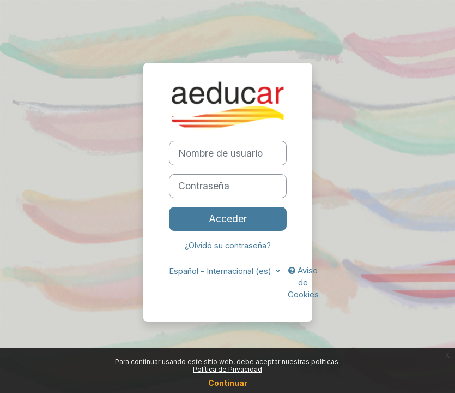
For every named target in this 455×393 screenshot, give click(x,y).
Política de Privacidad (227, 369)
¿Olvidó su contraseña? (228, 246)
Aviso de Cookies (303, 283)
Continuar (227, 383)
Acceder (228, 218)
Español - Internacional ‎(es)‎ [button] (221, 271)
